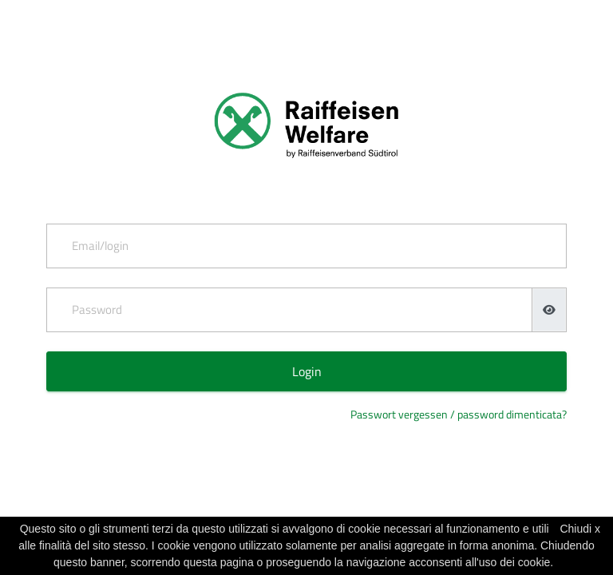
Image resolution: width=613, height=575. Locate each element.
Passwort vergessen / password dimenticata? (458, 414)
